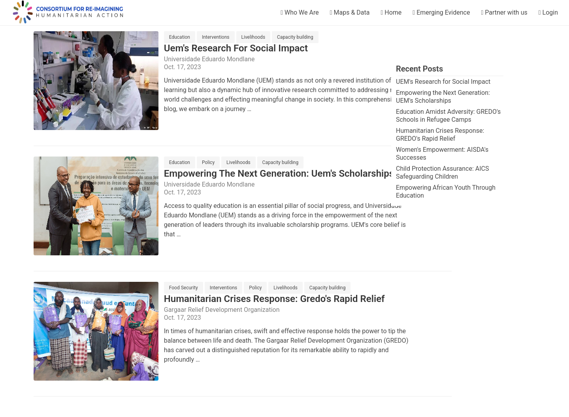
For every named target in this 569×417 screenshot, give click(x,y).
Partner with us (504, 12)
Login (548, 12)
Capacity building (295, 37)
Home (391, 12)
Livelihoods (253, 37)
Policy (208, 162)
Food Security (183, 288)
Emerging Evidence (441, 12)
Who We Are (300, 12)
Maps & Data (350, 12)
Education (179, 37)
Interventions (216, 37)
